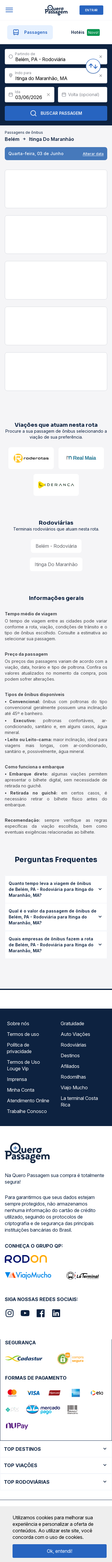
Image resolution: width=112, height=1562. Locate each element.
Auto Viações (75, 1034)
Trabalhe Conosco (27, 1111)
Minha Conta (20, 1090)
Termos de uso (23, 1034)
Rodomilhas (73, 1077)
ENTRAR (91, 10)
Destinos (70, 1055)
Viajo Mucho (74, 1087)
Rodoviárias (73, 1045)
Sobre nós (18, 1023)
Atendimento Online (28, 1101)
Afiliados (70, 1066)
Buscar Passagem (56, 113)
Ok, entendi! (59, 1551)
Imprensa (17, 1079)
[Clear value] (48, 94)
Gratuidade (72, 1023)
